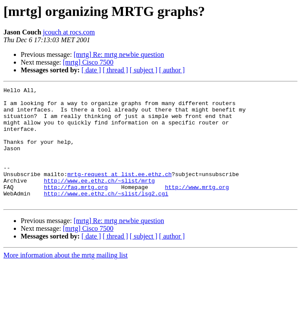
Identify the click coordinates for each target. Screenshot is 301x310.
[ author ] (172, 70)
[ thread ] (115, 70)
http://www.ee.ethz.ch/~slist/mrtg (99, 200)
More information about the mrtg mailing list (65, 278)
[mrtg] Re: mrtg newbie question (119, 54)
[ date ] (91, 70)
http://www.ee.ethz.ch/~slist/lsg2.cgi (106, 215)
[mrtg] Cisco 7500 (88, 62)
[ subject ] (143, 70)
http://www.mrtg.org (197, 207)
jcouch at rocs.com (69, 32)
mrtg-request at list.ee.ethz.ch (119, 192)
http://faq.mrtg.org (76, 207)
